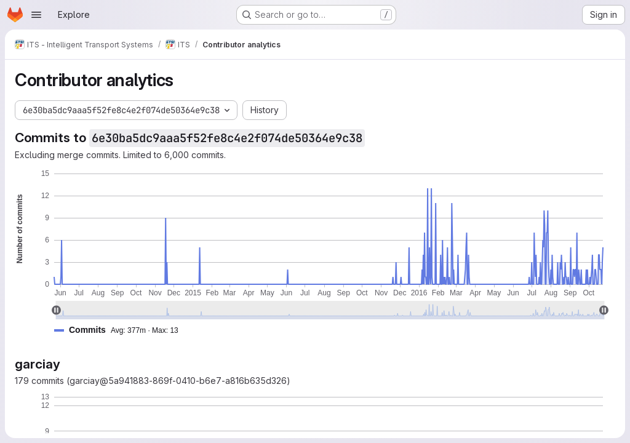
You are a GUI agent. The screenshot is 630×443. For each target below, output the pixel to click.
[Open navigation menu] (36, 15)
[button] (121, 330)
